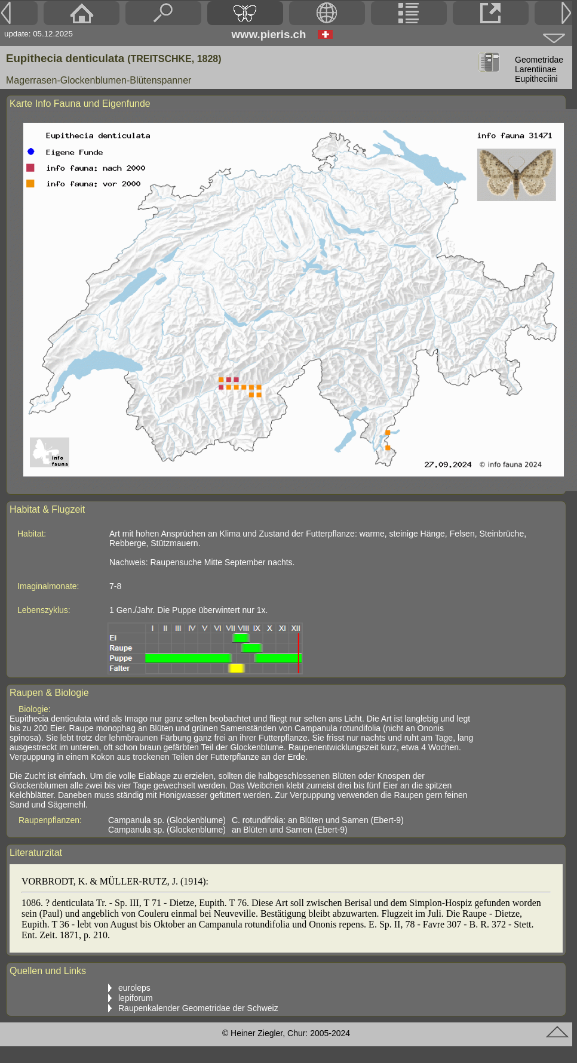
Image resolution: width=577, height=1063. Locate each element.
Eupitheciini (536, 79)
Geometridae (539, 59)
